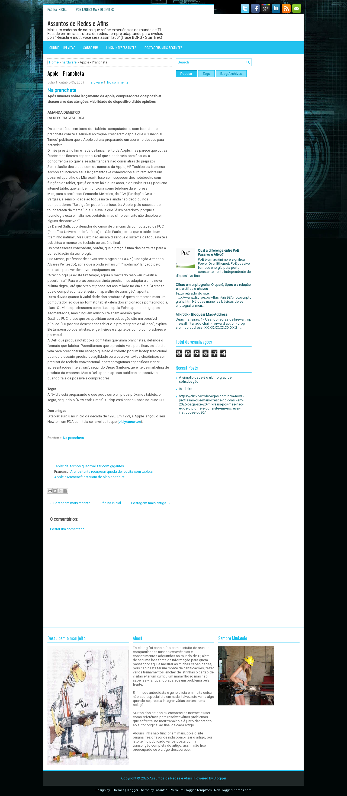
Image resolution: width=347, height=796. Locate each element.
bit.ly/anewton (129, 422)
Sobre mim (90, 47)
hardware (69, 62)
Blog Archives (231, 74)
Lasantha (161, 790)
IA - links (185, 389)
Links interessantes (121, 47)
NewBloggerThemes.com (233, 790)
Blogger (220, 778)
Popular (186, 74)
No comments (117, 82)
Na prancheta (73, 438)
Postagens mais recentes (95, 9)
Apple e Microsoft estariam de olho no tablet (89, 477)
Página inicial (57, 9)
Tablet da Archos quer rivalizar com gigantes (89, 466)
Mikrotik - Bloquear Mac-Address (201, 314)
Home (54, 62)
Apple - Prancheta (65, 73)
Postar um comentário (67, 529)
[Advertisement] (109, 579)
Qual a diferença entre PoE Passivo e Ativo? (218, 252)
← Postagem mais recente (69, 503)
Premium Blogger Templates (191, 790)
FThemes (117, 790)
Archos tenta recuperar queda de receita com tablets (111, 471)
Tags (206, 74)
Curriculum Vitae (62, 47)
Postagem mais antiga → (151, 503)
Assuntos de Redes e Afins (77, 23)
